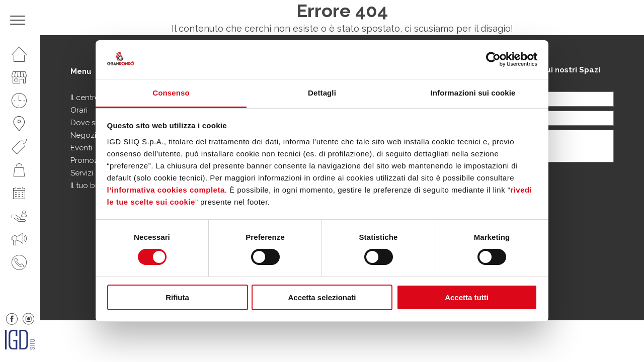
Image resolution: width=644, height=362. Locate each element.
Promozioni (90, 160)
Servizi (81, 172)
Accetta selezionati (322, 297)
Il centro (85, 97)
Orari (79, 110)
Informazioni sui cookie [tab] (473, 92)
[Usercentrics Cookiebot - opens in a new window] (493, 59)
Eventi (81, 147)
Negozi (83, 135)
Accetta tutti (467, 297)
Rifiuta (177, 297)
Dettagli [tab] (322, 92)
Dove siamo (91, 122)
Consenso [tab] (170, 92)
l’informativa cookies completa (166, 190)
